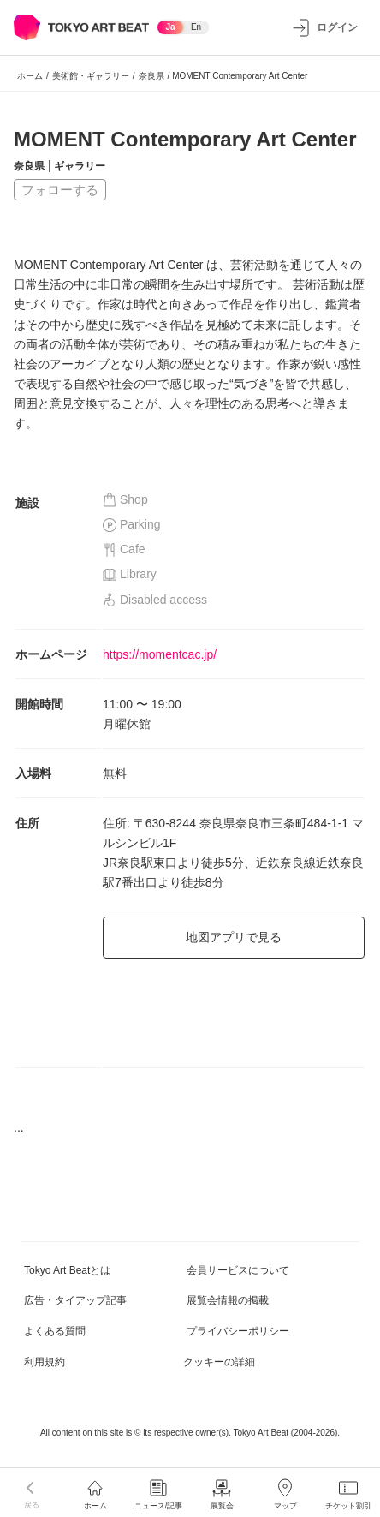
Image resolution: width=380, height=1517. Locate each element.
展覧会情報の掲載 (228, 1300)
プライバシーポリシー (238, 1331)
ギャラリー (79, 166)
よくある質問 (55, 1331)
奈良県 (151, 76)
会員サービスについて (238, 1270)
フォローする (59, 189)
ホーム (30, 76)
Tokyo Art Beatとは (67, 1270)
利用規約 (44, 1362)
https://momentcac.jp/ (160, 654)
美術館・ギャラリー (90, 76)
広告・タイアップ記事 (75, 1300)
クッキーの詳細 (219, 1362)
